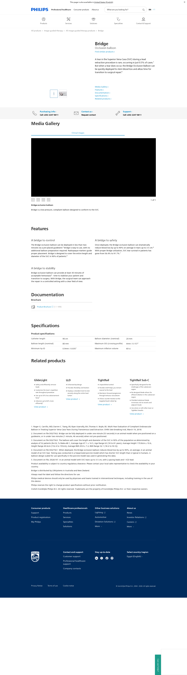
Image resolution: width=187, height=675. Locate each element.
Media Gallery (101, 87)
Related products (102, 98)
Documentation (102, 92)
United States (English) (103, 2)
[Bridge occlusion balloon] (54, 94)
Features (99, 90)
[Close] (184, 2)
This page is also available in (82, 2)
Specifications (101, 95)
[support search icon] (143, 9)
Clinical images (78, 132)
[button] (93, 167)
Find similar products (104, 51)
